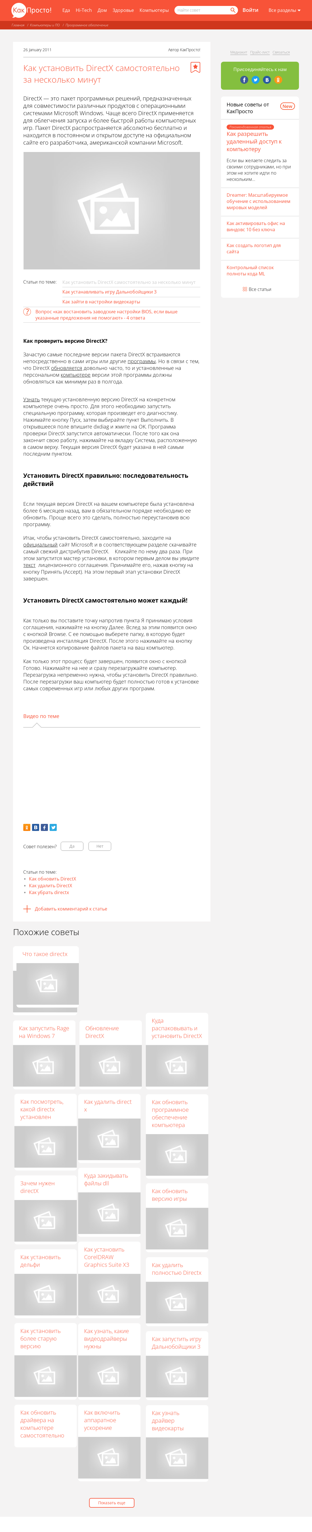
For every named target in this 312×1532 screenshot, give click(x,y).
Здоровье (123, 10)
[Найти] (232, 10)
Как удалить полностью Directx (176, 1271)
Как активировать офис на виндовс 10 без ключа (256, 226)
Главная (18, 25)
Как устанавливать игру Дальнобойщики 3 (109, 292)
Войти (250, 10)
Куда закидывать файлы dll (103, 1180)
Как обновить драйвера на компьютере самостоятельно (46, 1426)
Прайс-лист (260, 52)
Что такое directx (174, 954)
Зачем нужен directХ (41, 1187)
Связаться (281, 52)
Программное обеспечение (87, 25)
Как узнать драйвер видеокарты (168, 1424)
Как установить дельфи (44, 1262)
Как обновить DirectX (52, 879)
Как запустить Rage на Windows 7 (44, 1032)
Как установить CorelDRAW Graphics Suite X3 (103, 1259)
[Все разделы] (285, 10)
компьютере (75, 374)
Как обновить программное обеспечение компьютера (170, 1115)
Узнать (31, 399)
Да (72, 846)
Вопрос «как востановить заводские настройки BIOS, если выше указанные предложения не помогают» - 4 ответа (106, 314)
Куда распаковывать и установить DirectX (177, 1028)
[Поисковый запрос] (206, 10)
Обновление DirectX (102, 1032)
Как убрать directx (49, 892)
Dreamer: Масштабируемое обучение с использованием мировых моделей (258, 201)
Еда (66, 10)
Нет (100, 846)
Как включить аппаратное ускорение (99, 1423)
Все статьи (260, 289)
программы (142, 361)
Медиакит (238, 52)
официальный (40, 544)
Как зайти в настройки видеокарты (101, 302)
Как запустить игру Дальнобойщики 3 (176, 1345)
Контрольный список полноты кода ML (250, 270)
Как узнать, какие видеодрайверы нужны (103, 1341)
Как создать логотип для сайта (254, 248)
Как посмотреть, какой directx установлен (45, 1109)
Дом (102, 10)
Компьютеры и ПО (45, 25)
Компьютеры (154, 10)
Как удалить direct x (104, 1106)
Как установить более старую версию (44, 1340)
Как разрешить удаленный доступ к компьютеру (254, 141)
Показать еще (111, 1502)
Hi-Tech (84, 10)
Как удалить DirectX (50, 885)
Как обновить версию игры (169, 1197)
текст (29, 565)
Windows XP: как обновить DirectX (42, 957)
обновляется (66, 368)
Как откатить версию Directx (105, 957)
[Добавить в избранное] (195, 67)
